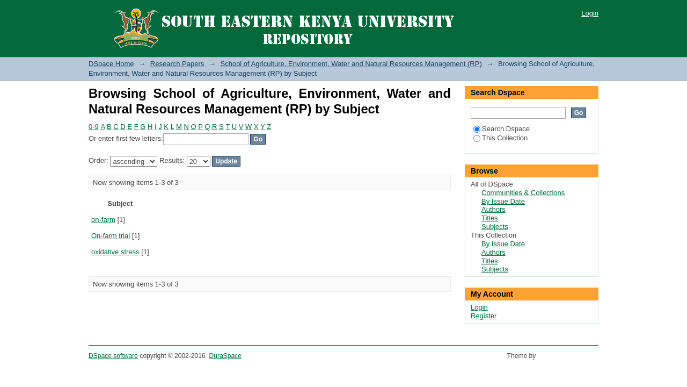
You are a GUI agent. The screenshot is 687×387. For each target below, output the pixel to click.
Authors (493, 209)
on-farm (103, 220)
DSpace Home (111, 64)
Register (483, 316)
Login (589, 13)
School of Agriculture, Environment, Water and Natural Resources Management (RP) (351, 64)
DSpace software (113, 356)
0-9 (94, 127)
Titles (489, 218)
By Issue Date (503, 201)
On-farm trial (110, 236)
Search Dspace (501, 129)
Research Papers (177, 64)
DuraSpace (225, 356)
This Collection (500, 138)
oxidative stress (115, 252)
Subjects (494, 227)
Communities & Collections (523, 193)
